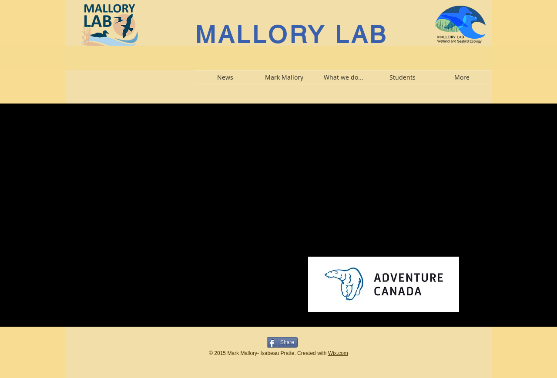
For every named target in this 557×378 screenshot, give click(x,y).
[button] (284, 77)
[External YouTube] (170, 174)
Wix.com (338, 353)
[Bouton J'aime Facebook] (237, 341)
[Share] (282, 342)
